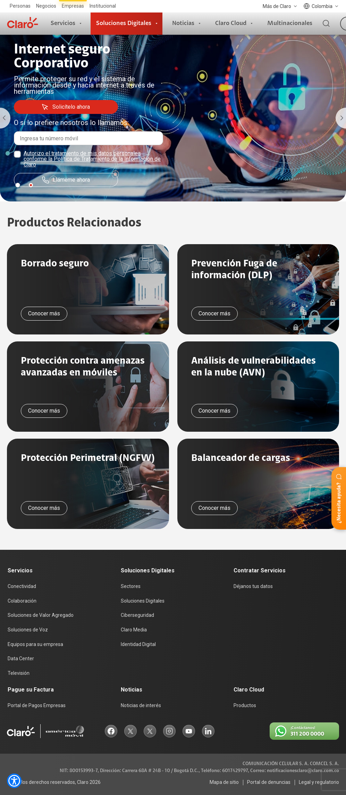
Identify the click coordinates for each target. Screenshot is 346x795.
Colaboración (22, 601)
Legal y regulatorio (319, 782)
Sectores (131, 586)
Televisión (18, 673)
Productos (245, 705)
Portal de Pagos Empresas (37, 705)
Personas (20, 6)
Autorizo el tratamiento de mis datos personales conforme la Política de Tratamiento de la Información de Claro (92, 159)
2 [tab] (30, 185)
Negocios (46, 6)
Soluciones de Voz (28, 629)
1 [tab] (17, 185)
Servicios (63, 23)
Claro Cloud (230, 23)
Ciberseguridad (137, 615)
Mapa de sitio (224, 782)
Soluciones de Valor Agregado (41, 615)
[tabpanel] (173, 118)
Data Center (21, 658)
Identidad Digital (138, 644)
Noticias (183, 23)
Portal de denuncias (268, 782)
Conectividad (22, 586)
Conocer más (44, 313)
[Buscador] (326, 24)
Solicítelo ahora (65, 107)
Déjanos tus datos (253, 586)
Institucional (103, 6)
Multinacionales (289, 23)
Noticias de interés (141, 705)
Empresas (73, 6)
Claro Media (134, 629)
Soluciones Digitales (123, 23)
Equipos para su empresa (35, 644)
